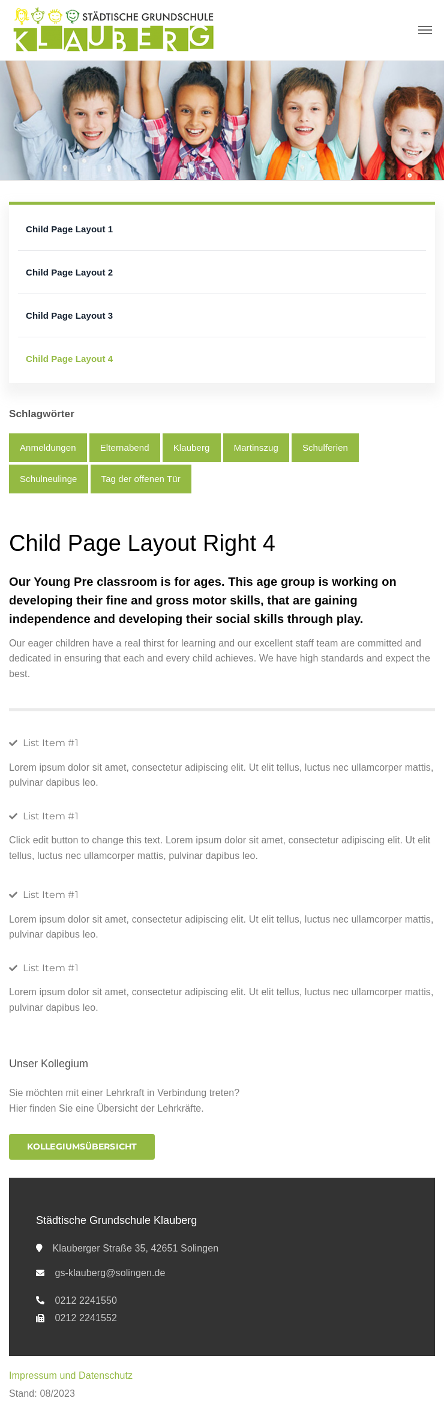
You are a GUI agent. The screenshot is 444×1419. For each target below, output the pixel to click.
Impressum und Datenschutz (71, 1375)
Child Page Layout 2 (69, 272)
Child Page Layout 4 (69, 359)
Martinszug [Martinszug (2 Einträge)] (256, 447)
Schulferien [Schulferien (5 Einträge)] (325, 447)
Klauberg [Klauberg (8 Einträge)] (191, 447)
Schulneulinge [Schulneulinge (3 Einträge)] (48, 479)
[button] (82, 1147)
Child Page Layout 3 (69, 315)
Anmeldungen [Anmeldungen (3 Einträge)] (48, 447)
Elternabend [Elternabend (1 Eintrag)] (124, 447)
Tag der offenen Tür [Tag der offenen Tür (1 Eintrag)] (141, 479)
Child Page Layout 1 (69, 229)
